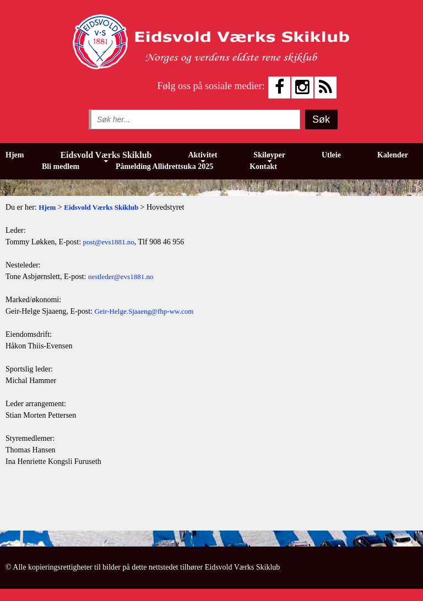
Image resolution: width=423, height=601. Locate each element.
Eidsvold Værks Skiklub (105, 155)
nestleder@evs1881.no (120, 276)
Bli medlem (60, 166)
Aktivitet (202, 155)
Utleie (331, 155)
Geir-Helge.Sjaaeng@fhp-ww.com (143, 311)
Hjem (15, 155)
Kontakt (263, 166)
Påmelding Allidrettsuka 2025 (164, 166)
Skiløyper (269, 155)
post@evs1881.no (108, 242)
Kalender (392, 155)
